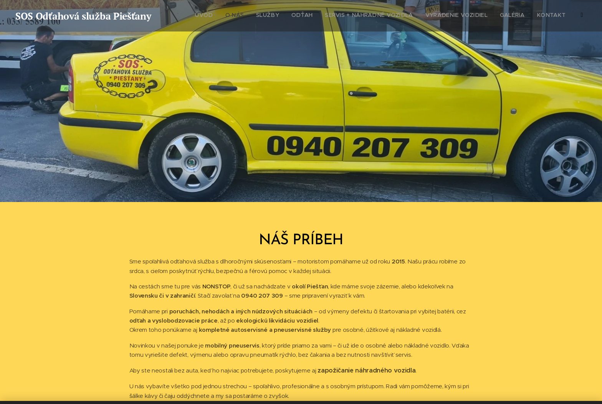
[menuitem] (490, 15)
